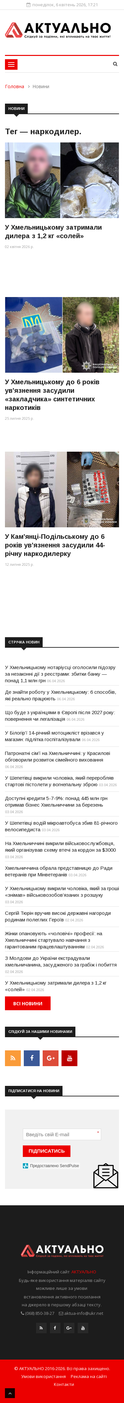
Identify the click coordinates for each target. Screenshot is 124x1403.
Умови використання (43, 1376)
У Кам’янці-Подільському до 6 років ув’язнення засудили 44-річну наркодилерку (55, 545)
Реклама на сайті (89, 1376)
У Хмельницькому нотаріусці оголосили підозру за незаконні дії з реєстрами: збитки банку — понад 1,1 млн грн (60, 673)
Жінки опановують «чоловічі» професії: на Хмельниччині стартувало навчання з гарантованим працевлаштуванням (53, 940)
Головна (14, 86)
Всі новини (27, 1003)
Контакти (64, 1384)
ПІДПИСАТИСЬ (47, 1151)
